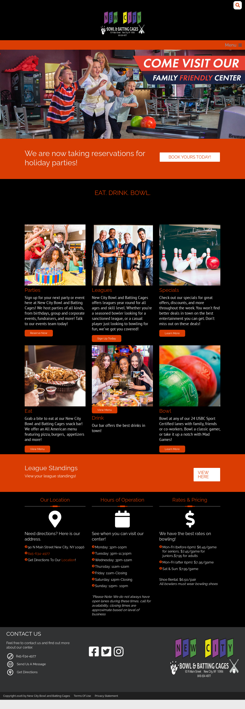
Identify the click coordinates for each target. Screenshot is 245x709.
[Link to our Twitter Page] (106, 652)
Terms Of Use (82, 695)
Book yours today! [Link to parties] (190, 157)
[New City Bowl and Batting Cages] (122, 24)
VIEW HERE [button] (203, 474)
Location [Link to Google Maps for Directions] (68, 560)
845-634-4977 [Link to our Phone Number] (39, 553)
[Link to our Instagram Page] (119, 652)
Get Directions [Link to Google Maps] (27, 672)
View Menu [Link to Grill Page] (37, 449)
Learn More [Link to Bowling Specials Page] (172, 449)
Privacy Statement (106, 695)
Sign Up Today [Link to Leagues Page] (106, 338)
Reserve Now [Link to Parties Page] (38, 333)
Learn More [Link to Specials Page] (172, 333)
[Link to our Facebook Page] (94, 652)
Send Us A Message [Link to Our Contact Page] (31, 664)
